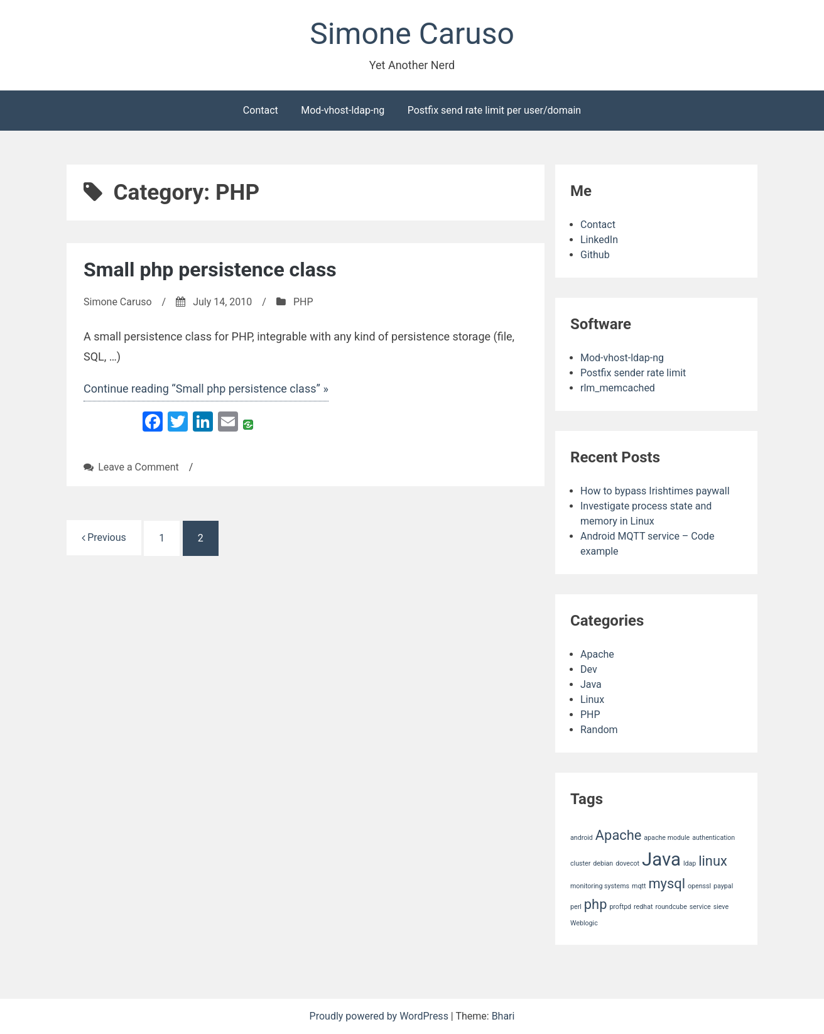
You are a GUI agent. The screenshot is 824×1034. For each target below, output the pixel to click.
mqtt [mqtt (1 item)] (639, 886)
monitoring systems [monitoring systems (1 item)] (599, 886)
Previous (104, 537)
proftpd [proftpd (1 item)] (620, 907)
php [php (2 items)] (595, 904)
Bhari (503, 1016)
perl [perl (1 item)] (576, 907)
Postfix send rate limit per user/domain (494, 110)
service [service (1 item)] (700, 907)
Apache (597, 654)
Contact (260, 110)
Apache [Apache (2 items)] (618, 835)
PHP (303, 302)
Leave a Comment (138, 467)
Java (591, 684)
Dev (588, 669)
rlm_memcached (617, 388)
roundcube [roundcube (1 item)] (670, 907)
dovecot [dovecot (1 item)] (627, 863)
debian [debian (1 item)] (603, 863)
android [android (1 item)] (581, 838)
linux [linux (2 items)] (712, 861)
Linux (592, 699)
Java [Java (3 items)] (661, 859)
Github (595, 255)
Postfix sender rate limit (633, 373)
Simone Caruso (412, 34)
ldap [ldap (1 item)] (689, 863)
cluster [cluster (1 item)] (580, 863)
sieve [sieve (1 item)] (721, 907)
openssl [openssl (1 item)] (699, 886)
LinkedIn (599, 240)
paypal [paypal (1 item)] (723, 886)
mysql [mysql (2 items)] (666, 883)
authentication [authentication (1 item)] (713, 838)
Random (599, 730)
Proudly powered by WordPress (380, 1016)
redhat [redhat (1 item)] (643, 907)
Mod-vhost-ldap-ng (342, 110)
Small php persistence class (210, 269)
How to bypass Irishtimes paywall (655, 491)
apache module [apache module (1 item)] (667, 838)
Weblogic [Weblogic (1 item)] (584, 923)
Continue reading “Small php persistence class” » (206, 388)
